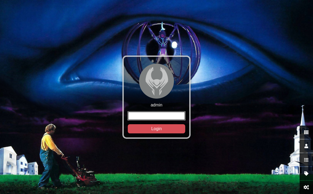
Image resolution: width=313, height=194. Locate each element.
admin (156, 98)
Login (156, 128)
